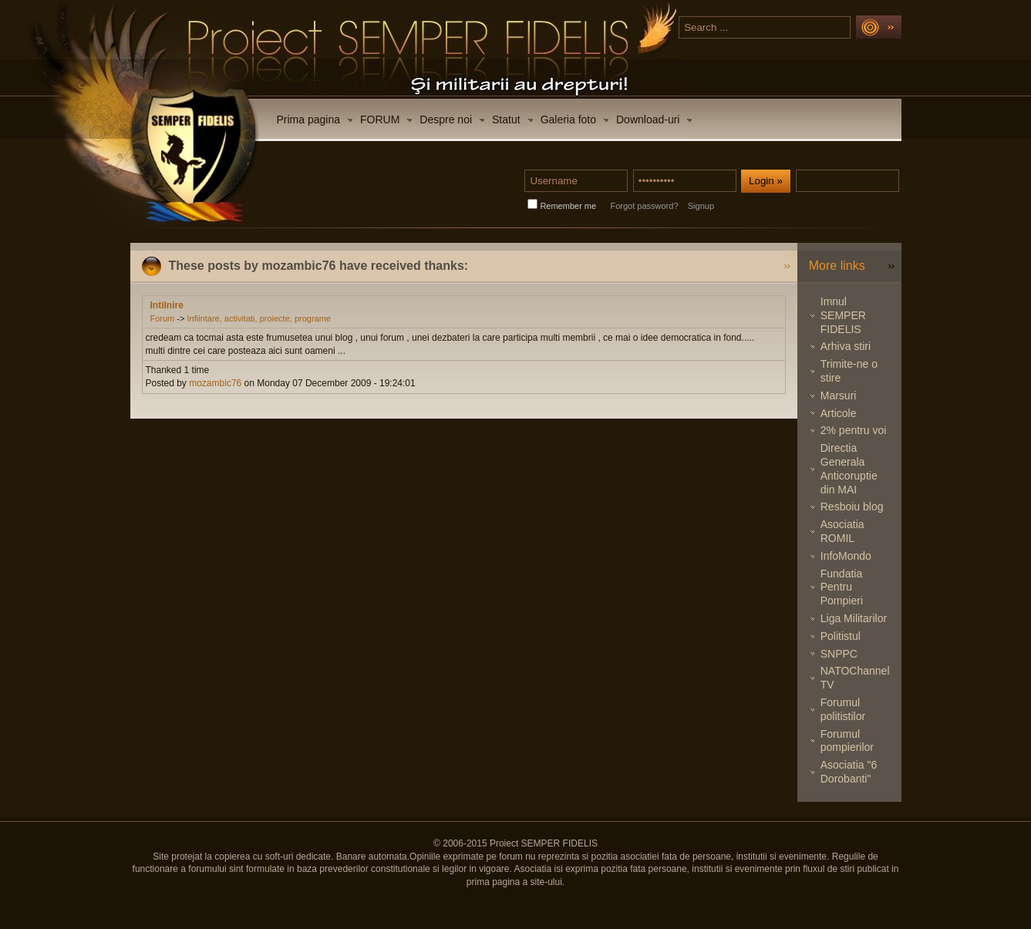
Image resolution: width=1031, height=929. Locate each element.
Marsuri (838, 395)
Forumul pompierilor (847, 741)
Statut (506, 119)
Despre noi (445, 119)
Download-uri (647, 119)
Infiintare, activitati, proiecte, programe (258, 318)
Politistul (840, 636)
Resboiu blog (852, 506)
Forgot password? (644, 205)
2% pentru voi (853, 430)
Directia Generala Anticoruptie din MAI (849, 468)
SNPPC (838, 654)
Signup (701, 205)
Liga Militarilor (853, 618)
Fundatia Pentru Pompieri (841, 587)
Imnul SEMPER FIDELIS (843, 315)
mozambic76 (215, 383)
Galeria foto (568, 119)
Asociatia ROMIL (842, 531)
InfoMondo (845, 556)
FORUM (379, 119)
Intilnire (167, 305)
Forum (162, 318)
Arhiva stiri (845, 346)
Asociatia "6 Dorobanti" (848, 772)
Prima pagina (309, 119)
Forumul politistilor (842, 709)
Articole (838, 413)
